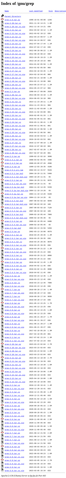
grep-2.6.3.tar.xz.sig (15, 272)
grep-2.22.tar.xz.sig (15, 112)
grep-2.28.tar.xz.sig (15, 153)
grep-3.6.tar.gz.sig (14, 423)
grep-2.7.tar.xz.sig (14, 300)
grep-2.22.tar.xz (13, 108)
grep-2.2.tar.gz (12, 91)
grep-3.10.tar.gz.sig (15, 347)
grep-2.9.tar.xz (12, 323)
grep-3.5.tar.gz (12, 405)
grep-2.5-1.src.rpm (14, 170)
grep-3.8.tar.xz (12, 453)
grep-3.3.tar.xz (12, 392)
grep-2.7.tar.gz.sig (14, 293)
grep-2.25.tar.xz (13, 129)
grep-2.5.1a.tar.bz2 (14, 187)
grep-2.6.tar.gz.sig (14, 279)
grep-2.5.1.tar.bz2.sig (16, 177)
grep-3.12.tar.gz (13, 371)
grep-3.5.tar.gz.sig (14, 409)
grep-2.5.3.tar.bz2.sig (16, 204)
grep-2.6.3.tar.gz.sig (15, 265)
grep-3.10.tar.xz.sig (15, 354)
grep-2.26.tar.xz (13, 136)
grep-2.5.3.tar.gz (13, 207)
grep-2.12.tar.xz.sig (15, 40)
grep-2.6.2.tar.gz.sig (15, 252)
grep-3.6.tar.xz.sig (14, 429)
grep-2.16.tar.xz (13, 64)
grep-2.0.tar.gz (12, 20)
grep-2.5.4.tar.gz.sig (15, 224)
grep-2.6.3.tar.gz (13, 262)
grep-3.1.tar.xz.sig (14, 341)
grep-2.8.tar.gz (12, 303)
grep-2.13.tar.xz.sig (15, 47)
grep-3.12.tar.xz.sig (15, 382)
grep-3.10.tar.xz (13, 351)
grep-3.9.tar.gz (12, 460)
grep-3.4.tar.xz (12, 399)
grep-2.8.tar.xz (12, 310)
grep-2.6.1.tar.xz (13, 242)
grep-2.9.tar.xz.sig (14, 327)
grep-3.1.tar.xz (12, 337)
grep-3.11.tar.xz (13, 364)
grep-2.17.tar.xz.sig (15, 74)
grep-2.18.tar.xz (13, 78)
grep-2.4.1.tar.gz (13, 160)
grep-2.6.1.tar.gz (13, 235)
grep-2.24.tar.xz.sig (15, 125)
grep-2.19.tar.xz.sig (15, 88)
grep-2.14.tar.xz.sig (15, 54)
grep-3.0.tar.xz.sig (14, 334)
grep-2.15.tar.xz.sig (15, 61)
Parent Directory (13, 16)
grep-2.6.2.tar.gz (13, 248)
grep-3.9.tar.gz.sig (14, 464)
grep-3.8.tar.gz (12, 446)
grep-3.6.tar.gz (12, 419)
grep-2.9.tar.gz (12, 317)
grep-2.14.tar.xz (13, 50)
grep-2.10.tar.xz (13, 23)
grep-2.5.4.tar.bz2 (14, 214)
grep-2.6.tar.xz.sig (14, 286)
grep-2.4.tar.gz (12, 166)
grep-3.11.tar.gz (13, 358)
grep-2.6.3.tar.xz (13, 269)
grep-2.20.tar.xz (13, 95)
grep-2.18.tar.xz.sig (15, 81)
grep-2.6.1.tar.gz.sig (15, 238)
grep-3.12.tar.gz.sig (15, 375)
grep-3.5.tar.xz (12, 412)
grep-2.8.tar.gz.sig (14, 306)
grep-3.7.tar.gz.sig (14, 436)
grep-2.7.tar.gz (12, 289)
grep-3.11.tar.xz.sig (15, 368)
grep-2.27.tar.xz (13, 142)
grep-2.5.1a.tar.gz (14, 194)
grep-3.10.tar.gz (13, 344)
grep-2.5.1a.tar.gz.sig (16, 197)
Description (60, 11)
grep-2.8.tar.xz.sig (14, 313)
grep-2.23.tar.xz (13, 115)
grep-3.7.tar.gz (12, 433)
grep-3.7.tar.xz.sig (14, 443)
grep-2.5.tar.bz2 (13, 228)
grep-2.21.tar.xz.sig (15, 105)
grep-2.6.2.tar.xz (13, 255)
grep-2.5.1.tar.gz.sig (15, 183)
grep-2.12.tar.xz (13, 37)
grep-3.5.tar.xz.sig (14, 416)
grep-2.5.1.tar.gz (13, 180)
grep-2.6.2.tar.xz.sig (15, 259)
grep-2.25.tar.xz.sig (15, 132)
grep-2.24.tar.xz (13, 122)
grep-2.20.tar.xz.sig (15, 98)
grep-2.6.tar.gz (12, 276)
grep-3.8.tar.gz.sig (14, 450)
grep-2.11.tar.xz (13, 30)
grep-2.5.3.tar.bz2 (14, 201)
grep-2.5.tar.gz (12, 231)
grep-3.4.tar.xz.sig (14, 402)
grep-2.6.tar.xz (12, 282)
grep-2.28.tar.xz (13, 149)
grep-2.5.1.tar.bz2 (14, 173)
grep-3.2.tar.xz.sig (14, 388)
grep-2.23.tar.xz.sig (15, 119)
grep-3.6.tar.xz (12, 426)
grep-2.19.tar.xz (13, 84)
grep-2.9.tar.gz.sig (14, 320)
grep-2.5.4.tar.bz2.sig (16, 218)
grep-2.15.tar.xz (13, 57)
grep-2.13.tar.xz (13, 43)
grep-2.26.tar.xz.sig (15, 139)
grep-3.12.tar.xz (13, 378)
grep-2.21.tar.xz (13, 101)
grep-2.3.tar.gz (12, 156)
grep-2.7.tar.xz (12, 296)
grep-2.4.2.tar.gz (13, 163)
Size (51, 11)
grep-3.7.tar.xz (12, 440)
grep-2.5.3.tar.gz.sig (15, 211)
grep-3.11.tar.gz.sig (15, 361)
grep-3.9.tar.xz (12, 467)
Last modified (35, 11)
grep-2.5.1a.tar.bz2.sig (16, 190)
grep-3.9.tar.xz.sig (14, 470)
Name (7, 11)
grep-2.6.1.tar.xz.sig (15, 245)
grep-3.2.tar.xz (12, 385)
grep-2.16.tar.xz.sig (15, 67)
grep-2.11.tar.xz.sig (15, 33)
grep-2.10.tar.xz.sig (15, 26)
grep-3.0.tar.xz (12, 330)
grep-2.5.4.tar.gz (13, 221)
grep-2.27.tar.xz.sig (15, 146)
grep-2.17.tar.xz (13, 71)
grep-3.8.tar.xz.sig (14, 457)
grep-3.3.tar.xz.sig (14, 395)
